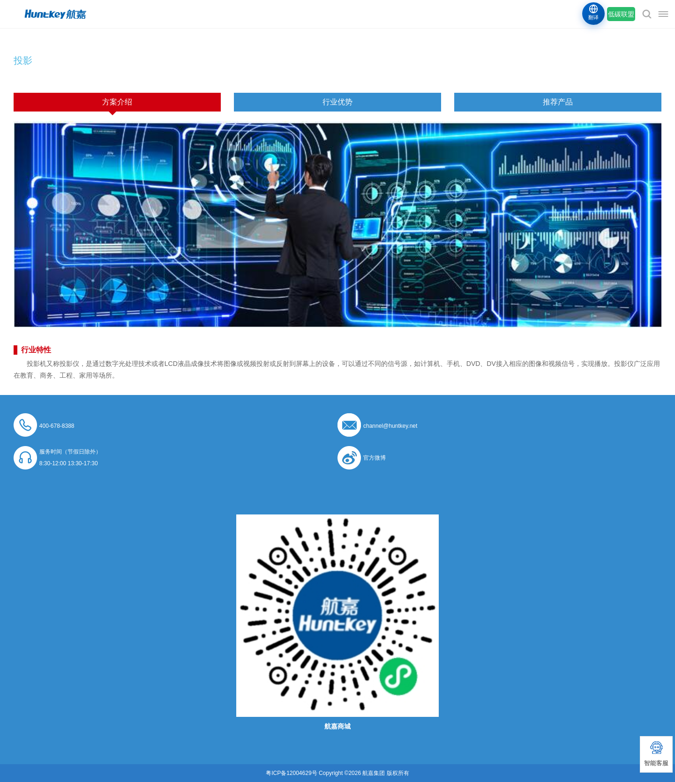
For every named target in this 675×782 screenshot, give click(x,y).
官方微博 (374, 457)
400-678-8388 (57, 426)
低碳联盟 (621, 14)
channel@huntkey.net (390, 426)
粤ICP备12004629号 (291, 773)
